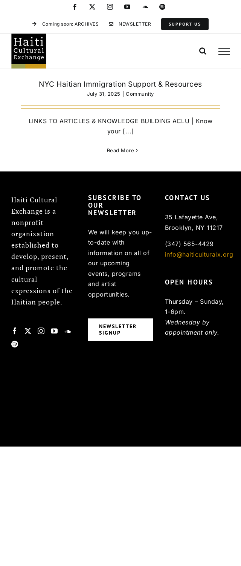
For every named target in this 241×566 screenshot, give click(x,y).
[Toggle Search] (203, 51)
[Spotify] (14, 344)
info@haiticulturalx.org (199, 254)
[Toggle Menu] (224, 51)
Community (140, 94)
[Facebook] (14, 330)
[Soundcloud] (67, 330)
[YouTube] (54, 330)
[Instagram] (41, 330)
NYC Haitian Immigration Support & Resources (120, 84)
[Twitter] (28, 330)
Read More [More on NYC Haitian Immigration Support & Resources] (120, 150)
